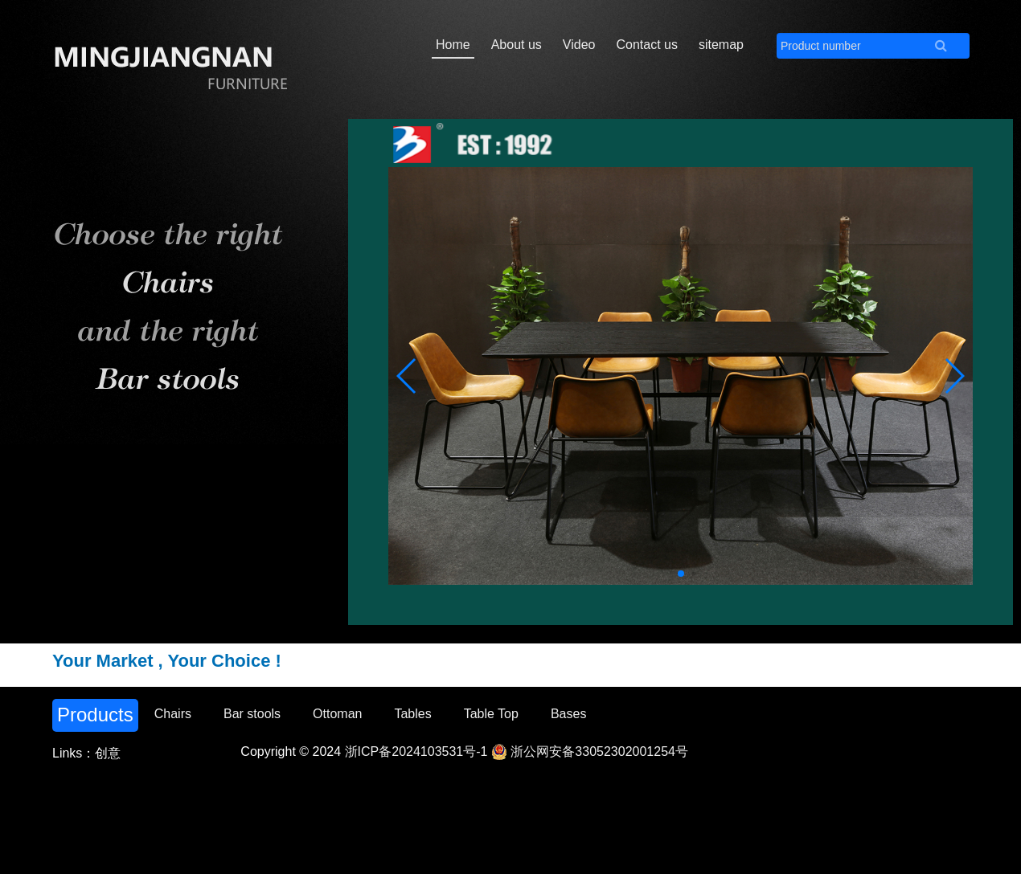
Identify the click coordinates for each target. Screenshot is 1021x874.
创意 (108, 753)
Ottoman (337, 714)
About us (516, 44)
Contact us (646, 44)
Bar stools (252, 714)
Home (453, 44)
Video (579, 44)
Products (95, 714)
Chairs (172, 714)
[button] (954, 376)
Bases (568, 714)
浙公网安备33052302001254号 (589, 751)
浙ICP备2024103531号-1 (416, 751)
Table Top (491, 714)
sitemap (721, 44)
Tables (412, 714)
